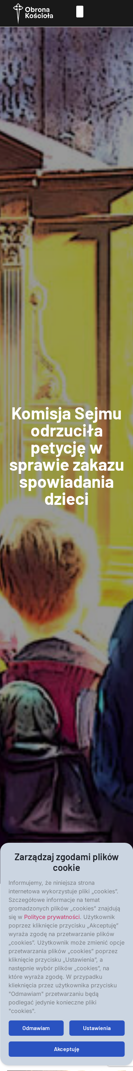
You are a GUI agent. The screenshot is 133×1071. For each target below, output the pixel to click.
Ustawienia (97, 1027)
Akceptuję (66, 1048)
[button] (79, 11)
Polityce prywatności (52, 916)
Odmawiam (36, 1027)
